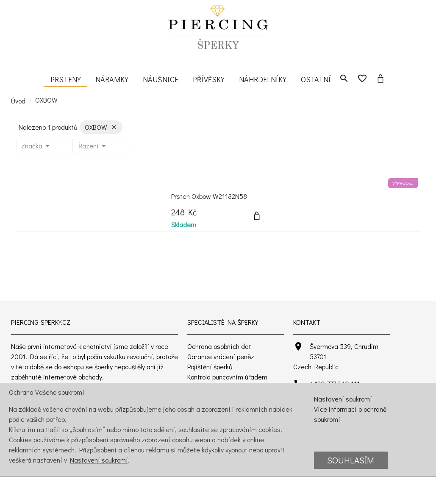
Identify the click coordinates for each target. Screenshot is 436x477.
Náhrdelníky (262, 79)
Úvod (18, 100)
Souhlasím (350, 460)
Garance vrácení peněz (220, 356)
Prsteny (65, 79)
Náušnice (160, 79)
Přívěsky (209, 79)
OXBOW (46, 99)
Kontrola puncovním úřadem (227, 376)
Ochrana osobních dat (219, 346)
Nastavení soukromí (99, 459)
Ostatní (316, 79)
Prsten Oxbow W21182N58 (209, 196)
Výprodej (403, 183)
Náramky (111, 79)
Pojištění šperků (210, 366)
